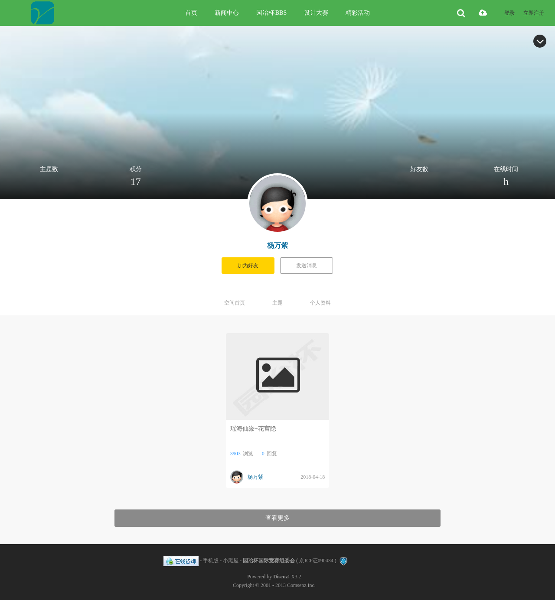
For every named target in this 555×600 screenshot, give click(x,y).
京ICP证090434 (316, 561)
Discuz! (281, 577)
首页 (191, 13)
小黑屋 (230, 561)
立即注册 (533, 13)
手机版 (211, 561)
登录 (509, 13)
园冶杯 (271, 13)
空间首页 (234, 303)
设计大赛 (316, 13)
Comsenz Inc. (301, 585)
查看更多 (277, 518)
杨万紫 (277, 245)
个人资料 (320, 303)
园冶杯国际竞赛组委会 (269, 561)
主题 (277, 303)
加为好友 (248, 266)
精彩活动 (358, 13)
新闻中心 (227, 13)
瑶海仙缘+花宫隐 (253, 428)
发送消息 (306, 266)
